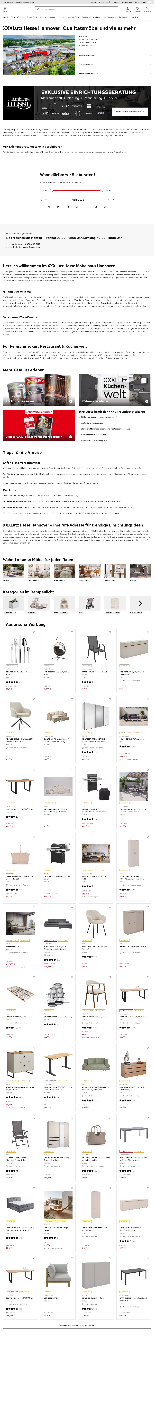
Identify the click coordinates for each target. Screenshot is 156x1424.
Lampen (62, 17)
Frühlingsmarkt (110, 17)
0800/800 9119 (32, 244)
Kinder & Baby (73, 17)
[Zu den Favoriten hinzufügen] (34, 632)
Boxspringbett (107, 303)
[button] (115, 54)
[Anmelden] (127, 9)
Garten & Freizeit (17, 17)
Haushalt (52, 17)
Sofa (17, 306)
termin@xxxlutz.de (31, 247)
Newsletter (135, 17)
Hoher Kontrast (143, 2)
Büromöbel (8, 277)
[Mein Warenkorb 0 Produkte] (147, 9)
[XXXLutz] (21, 9)
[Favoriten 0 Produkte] (137, 9)
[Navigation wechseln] (5, 9)
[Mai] (111, 200)
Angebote (86, 17)
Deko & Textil (32, 17)
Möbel (5, 17)
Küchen (43, 17)
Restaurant (123, 17)
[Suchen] (38, 9)
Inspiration (97, 17)
